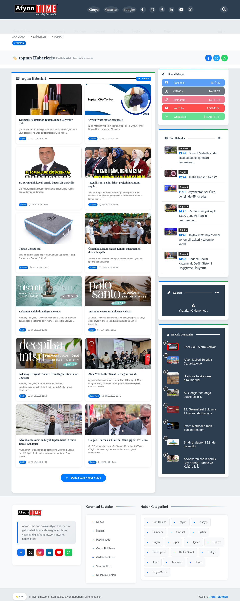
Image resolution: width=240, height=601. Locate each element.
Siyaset (184, 188)
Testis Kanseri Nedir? (198, 178)
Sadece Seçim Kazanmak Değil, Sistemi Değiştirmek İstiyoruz (195, 264)
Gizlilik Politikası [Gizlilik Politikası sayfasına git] (106, 553)
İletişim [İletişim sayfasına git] (100, 527)
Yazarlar (111, 10)
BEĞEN (215, 83)
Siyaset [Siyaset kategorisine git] (178, 528)
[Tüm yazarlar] (217, 294)
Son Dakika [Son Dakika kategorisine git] (156, 518)
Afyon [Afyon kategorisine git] (180, 518)
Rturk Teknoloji (218, 592)
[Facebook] (143, 10)
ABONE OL (213, 108)
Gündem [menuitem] (80, 26)
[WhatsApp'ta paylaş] (224, 58)
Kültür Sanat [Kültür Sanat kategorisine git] (184, 548)
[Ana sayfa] (36, 10)
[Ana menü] (222, 26)
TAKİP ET (214, 91)
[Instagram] (153, 10)
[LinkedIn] (171, 10)
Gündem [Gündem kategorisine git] (155, 528)
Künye (93, 10)
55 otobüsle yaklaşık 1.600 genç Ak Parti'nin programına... (197, 217)
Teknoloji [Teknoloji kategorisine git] (174, 558)
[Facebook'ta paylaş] (208, 58)
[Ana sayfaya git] (46, 509)
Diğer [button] (168, 26)
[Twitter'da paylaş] (216, 58)
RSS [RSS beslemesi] (20, 593)
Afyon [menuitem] (42, 26)
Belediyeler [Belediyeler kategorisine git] (156, 548)
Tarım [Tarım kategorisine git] (196, 558)
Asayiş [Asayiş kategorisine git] (201, 518)
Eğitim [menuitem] (118, 26)
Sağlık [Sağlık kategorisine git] (153, 538)
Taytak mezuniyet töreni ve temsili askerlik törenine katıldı (199, 240)
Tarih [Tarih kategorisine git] (152, 558)
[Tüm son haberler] (219, 139)
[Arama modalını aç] (224, 9)
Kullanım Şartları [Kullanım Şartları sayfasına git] (106, 571)
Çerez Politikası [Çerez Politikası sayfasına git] (105, 545)
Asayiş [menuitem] (60, 26)
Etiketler (39, 36)
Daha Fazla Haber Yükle (83, 474)
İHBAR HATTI (212, 117)
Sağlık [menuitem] (135, 26)
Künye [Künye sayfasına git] (100, 518)
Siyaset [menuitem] (99, 26)
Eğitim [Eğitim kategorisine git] (199, 528)
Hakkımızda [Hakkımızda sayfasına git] (103, 536)
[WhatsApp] (191, 9)
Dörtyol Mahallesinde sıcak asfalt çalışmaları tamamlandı (198, 158)
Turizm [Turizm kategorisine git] (214, 538)
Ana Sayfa (18, 36)
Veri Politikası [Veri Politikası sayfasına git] (104, 562)
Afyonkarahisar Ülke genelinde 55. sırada (197, 195)
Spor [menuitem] (152, 26)
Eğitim (183, 231)
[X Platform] (162, 9)
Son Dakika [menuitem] (21, 26)
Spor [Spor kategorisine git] (173, 538)
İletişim (129, 10)
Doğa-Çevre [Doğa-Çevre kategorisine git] (157, 568)
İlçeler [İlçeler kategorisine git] (193, 538)
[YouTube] (181, 10)
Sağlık (183, 173)
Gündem (185, 149)
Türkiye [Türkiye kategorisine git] (209, 548)
